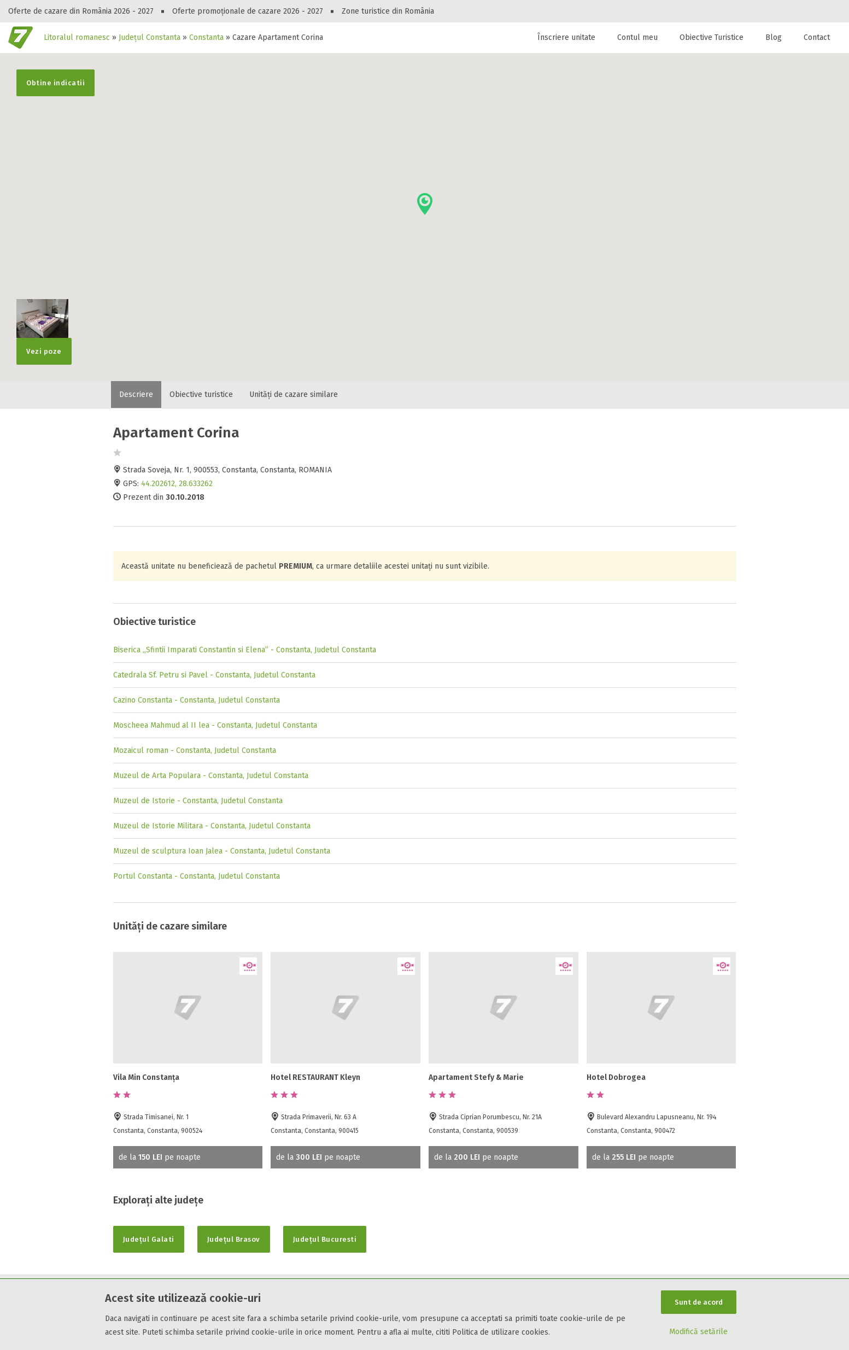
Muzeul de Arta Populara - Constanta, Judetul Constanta (210, 775)
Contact (817, 37)
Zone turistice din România (388, 11)
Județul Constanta (149, 37)
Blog (773, 37)
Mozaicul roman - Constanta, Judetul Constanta (194, 750)
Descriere (136, 394)
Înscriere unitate (566, 37)
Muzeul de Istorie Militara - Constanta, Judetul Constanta (212, 826)
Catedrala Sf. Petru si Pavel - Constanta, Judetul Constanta (214, 675)
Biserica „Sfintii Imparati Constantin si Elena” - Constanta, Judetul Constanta (244, 649)
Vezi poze (42, 346)
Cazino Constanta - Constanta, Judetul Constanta (196, 700)
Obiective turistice (201, 394)
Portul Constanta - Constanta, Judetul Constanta (196, 876)
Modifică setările (698, 1331)
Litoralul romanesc (77, 37)
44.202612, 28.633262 (177, 483)
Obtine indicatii (55, 83)
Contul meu (637, 37)
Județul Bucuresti (325, 1239)
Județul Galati (148, 1239)
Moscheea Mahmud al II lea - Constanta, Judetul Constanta (215, 725)
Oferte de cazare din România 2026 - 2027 (81, 11)
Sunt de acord (699, 1302)
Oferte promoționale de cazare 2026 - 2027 (247, 11)
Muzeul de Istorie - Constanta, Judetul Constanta (198, 800)
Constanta (206, 37)
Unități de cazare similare (293, 394)
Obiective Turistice (711, 37)
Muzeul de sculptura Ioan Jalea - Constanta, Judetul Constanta (221, 851)
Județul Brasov (233, 1239)
